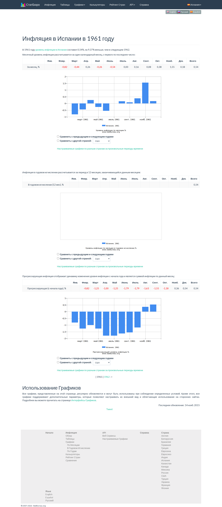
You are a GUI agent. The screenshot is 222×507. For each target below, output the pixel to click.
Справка (144, 4)
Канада (165, 466)
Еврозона (166, 451)
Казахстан (166, 463)
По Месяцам (73, 445)
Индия (164, 457)
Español (195, 12)
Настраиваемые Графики (115, 438)
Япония (165, 488)
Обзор (69, 435)
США (163, 475)
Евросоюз (166, 454)
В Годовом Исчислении (78, 448)
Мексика (165, 469)
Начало (49, 432)
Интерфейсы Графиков (83, 400)
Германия (166, 445)
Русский (183, 12)
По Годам (72, 451)
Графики (79, 4)
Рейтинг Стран (117, 4)
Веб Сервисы (109, 435)
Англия (164, 435)
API (132, 4)
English (171, 12)
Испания (194, 4)
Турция (164, 479)
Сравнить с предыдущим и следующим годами (86, 136)
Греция (164, 448)
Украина (165, 482)
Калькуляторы (97, 4)
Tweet (109, 409)
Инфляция (50, 4)
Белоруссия (167, 438)
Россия (164, 472)
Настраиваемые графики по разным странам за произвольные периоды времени (100, 148)
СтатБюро (30, 4)
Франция (165, 485)
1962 (107, 376)
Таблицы (65, 4)
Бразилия (166, 442)
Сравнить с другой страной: (76, 140)
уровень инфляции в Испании (51, 49)
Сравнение (71, 460)
